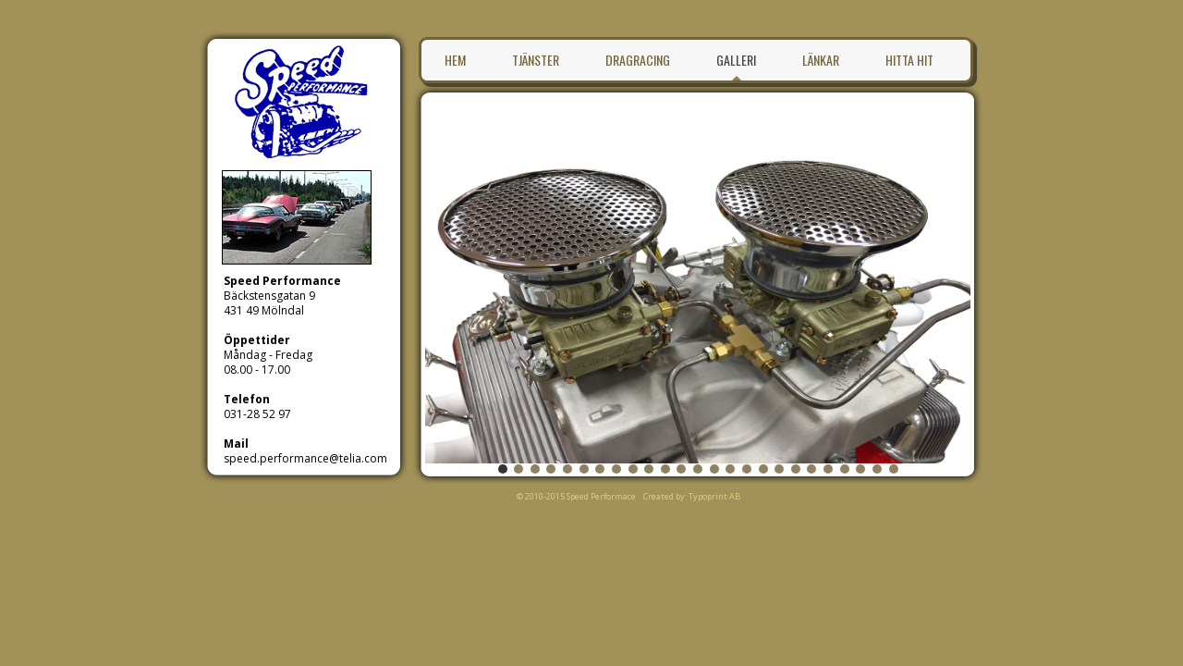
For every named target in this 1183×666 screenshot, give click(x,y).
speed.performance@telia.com (305, 458)
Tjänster (535, 59)
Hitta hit (909, 59)
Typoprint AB (714, 496)
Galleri (736, 59)
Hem (455, 59)
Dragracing (637, 59)
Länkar (820, 59)
